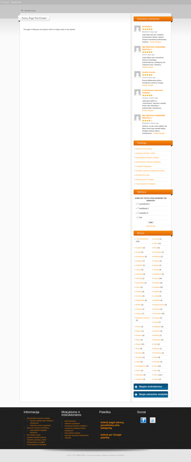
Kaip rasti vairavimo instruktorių (38, 428)
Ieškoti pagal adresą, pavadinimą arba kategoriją (112, 425)
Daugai (138, 252)
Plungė (155, 322)
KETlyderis (147, 26)
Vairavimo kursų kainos (144, 149)
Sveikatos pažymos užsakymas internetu (150, 171)
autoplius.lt (143, 213)
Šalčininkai (157, 340)
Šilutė (138, 349)
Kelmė (138, 287)
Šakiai (138, 340)
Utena (155, 366)
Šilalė (155, 344)
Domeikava (157, 252)
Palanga (139, 313)
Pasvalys (156, 318)
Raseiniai (156, 331)
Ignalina (156, 265)
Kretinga (139, 292)
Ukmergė (156, 362)
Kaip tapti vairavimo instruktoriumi (76, 435)
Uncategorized (141, 366)
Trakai (138, 362)
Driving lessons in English (145, 179)
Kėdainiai (156, 283)
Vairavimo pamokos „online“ (145, 153)
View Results (150, 226)
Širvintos (156, 349)
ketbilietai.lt (143, 208)
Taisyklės (68, 438)
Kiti (140, 217)
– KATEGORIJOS (142, 239)
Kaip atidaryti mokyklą (72, 433)
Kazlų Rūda (140, 283)
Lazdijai (156, 296)
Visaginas (139, 379)
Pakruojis (156, 309)
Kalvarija (139, 278)
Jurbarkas (139, 274)
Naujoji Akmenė (158, 305)
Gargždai (139, 261)
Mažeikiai (156, 300)
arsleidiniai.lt (144, 204)
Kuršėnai (139, 296)
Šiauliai (138, 344)
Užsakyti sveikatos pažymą (36, 437)
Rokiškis (156, 335)
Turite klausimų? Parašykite (145, 184)
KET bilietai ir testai (34, 435)
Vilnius (155, 375)
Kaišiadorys (157, 274)
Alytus (155, 243)
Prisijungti (5, 2)
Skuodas (139, 353)
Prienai (138, 327)
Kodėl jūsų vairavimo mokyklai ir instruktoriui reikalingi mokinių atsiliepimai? (76, 428)
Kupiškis (156, 292)
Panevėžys (157, 313)
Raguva (138, 331)
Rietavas (139, 335)
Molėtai (138, 305)
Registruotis (16, 2)
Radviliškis (157, 327)
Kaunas (156, 278)
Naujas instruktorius (150, 386)
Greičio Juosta (148, 72)
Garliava (156, 261)
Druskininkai (140, 256)
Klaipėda (156, 287)
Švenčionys (157, 353)
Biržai (155, 248)
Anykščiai (139, 248)
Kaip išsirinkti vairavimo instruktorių (148, 162)
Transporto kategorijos (144, 166)
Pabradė (139, 309)
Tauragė (139, 357)
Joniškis (156, 270)
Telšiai (155, 357)
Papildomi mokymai (143, 318)
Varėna (138, 370)
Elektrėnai (156, 256)
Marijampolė (140, 300)
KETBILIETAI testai (142, 175)
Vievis (155, 370)
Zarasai (156, 379)
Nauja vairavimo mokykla (153, 394)
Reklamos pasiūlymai (72, 423)
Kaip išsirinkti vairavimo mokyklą (147, 158)
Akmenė (156, 239)
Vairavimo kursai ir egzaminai (40, 425)
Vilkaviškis (139, 375)
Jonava (138, 270)
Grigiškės (139, 265)
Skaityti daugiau (155, 42)
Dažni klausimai (70, 421)
